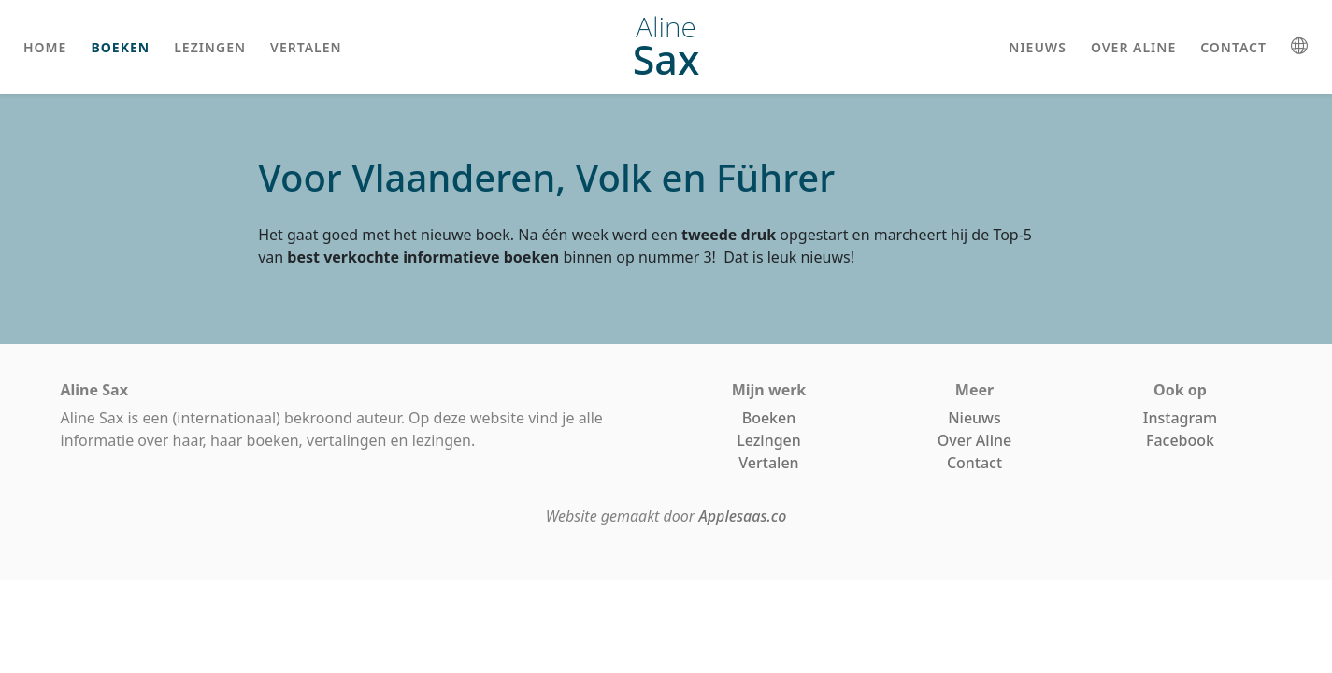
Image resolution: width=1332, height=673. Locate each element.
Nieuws (974, 418)
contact (1233, 47)
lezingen (210, 47)
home (44, 47)
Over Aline (974, 440)
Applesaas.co (742, 516)
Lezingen (769, 440)
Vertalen (768, 462)
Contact (974, 462)
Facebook (1180, 440)
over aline (1133, 47)
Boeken (769, 418)
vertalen (306, 47)
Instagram (1180, 418)
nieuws (1038, 47)
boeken (120, 47)
